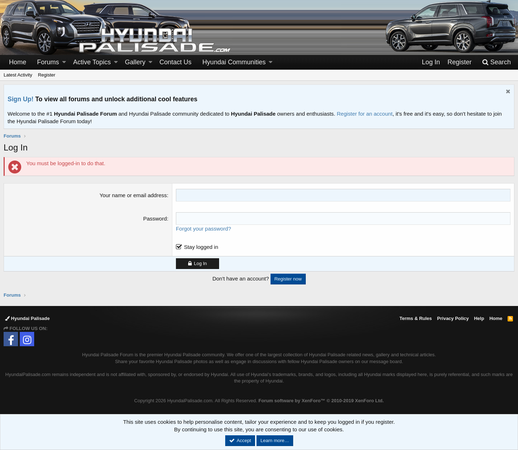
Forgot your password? (203, 229)
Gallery (135, 62)
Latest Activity (18, 75)
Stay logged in (201, 247)
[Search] (496, 62)
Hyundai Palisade (27, 318)
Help (479, 318)
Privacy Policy (453, 318)
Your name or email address (133, 195)
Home (17, 62)
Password (155, 218)
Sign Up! (20, 99)
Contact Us (175, 62)
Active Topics (92, 62)
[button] (64, 62)
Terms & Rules (415, 318)
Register (46, 75)
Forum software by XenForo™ (321, 400)
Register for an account (364, 114)
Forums (48, 62)
